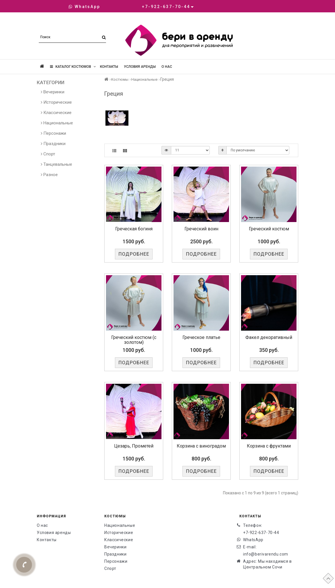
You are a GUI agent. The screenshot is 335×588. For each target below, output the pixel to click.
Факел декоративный (268, 337)
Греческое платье (201, 337)
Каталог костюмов (73, 67)
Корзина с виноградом (201, 446)
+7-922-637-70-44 (261, 532)
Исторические (56, 102)
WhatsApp (84, 6)
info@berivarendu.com (265, 554)
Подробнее (133, 254)
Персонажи (53, 133)
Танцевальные (56, 164)
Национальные (57, 123)
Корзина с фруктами (269, 446)
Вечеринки (52, 92)
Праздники (53, 143)
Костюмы (119, 79)
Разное (49, 174)
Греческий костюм (269, 229)
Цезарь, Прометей (133, 446)
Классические (56, 112)
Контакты (109, 67)
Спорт (48, 154)
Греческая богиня (134, 229)
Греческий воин (201, 229)
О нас (166, 67)
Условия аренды (140, 67)
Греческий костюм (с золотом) (133, 340)
